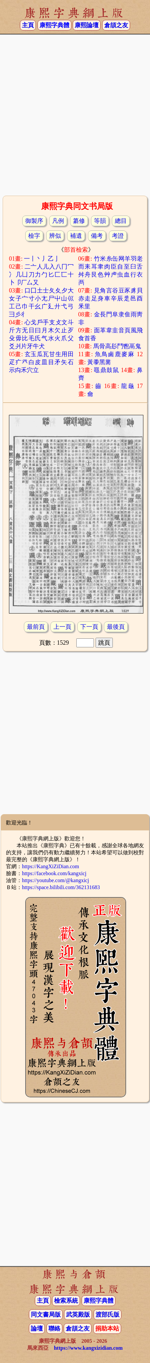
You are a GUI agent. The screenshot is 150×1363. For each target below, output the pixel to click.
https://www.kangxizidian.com (88, 1348)
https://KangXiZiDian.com (50, 866)
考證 (118, 235)
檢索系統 (66, 1300)
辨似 (55, 235)
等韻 (100, 221)
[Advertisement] (73, 114)
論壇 (37, 1328)
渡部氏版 (107, 1314)
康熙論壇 (87, 25)
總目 (121, 221)
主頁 (28, 25)
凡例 (58, 221)
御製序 (34, 221)
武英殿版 (78, 1314)
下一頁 (89, 626)
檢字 (34, 235)
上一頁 (62, 626)
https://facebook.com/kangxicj (54, 873)
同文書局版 (46, 1314)
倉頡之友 (116, 25)
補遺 (76, 235)
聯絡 (54, 1328)
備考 (97, 235)
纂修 (79, 221)
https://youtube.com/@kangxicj (55, 880)
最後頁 (116, 626)
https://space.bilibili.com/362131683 (61, 887)
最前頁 (36, 626)
